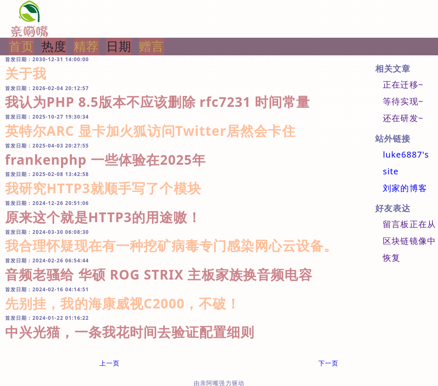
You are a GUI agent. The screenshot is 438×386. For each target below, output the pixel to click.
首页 (21, 46)
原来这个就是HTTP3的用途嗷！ (103, 217)
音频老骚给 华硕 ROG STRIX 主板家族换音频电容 (158, 274)
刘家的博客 (405, 188)
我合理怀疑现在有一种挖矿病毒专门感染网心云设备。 (171, 245)
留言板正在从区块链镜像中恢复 (409, 240)
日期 (118, 46)
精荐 (86, 46)
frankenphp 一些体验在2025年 (105, 159)
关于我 (25, 73)
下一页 (328, 363)
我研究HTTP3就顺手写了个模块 (103, 188)
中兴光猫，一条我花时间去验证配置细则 (130, 332)
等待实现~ (403, 101)
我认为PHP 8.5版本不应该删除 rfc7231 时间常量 (157, 102)
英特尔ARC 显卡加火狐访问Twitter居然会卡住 (150, 131)
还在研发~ (403, 118)
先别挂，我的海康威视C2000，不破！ (122, 303)
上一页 (110, 363)
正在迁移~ (403, 84)
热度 (54, 46)
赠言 (151, 46)
